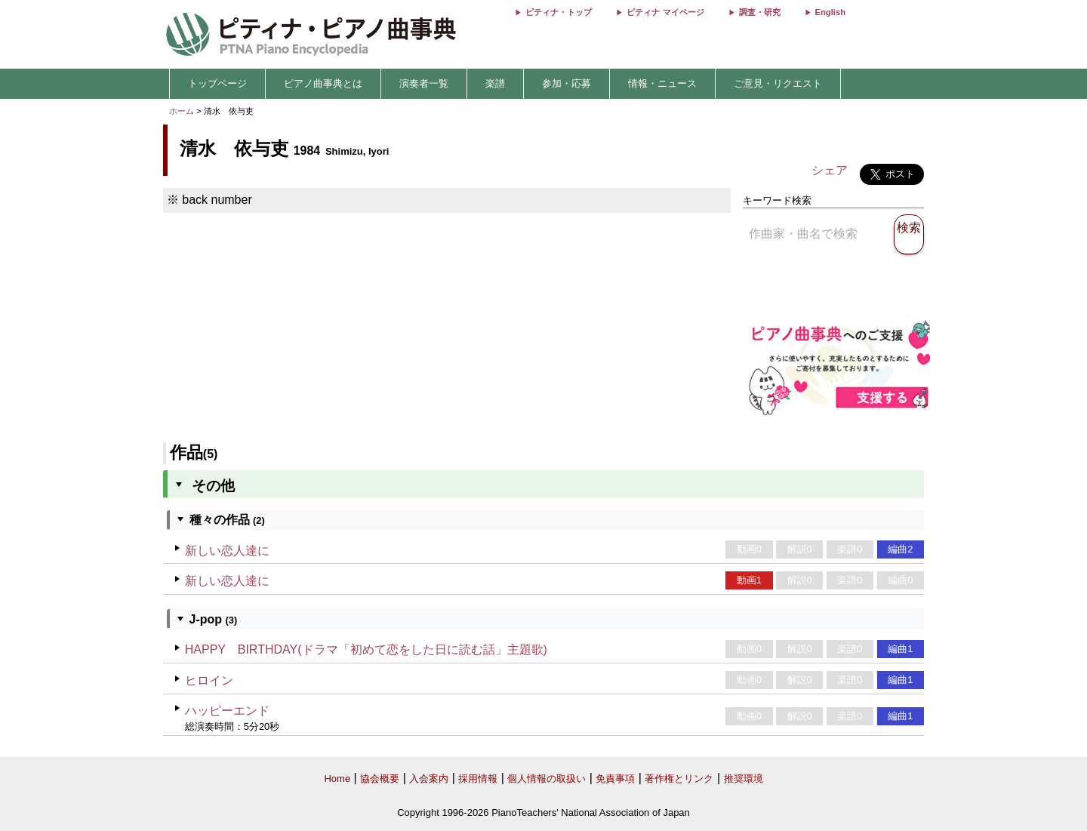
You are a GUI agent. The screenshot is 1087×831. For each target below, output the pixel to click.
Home (337, 778)
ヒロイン (209, 680)
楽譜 (495, 83)
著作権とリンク (679, 778)
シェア (829, 170)
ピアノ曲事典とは (323, 83)
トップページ (217, 83)
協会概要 (379, 778)
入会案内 (428, 778)
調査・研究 (760, 12)
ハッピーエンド (227, 710)
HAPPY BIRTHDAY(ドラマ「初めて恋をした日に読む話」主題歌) (366, 649)
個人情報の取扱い (546, 778)
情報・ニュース (662, 83)
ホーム (181, 110)
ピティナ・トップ (558, 12)
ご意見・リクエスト (778, 83)
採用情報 (477, 778)
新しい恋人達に (227, 550)
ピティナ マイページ (665, 12)
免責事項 (615, 778)
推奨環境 (743, 778)
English (830, 12)
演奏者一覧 (423, 83)
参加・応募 (566, 83)
